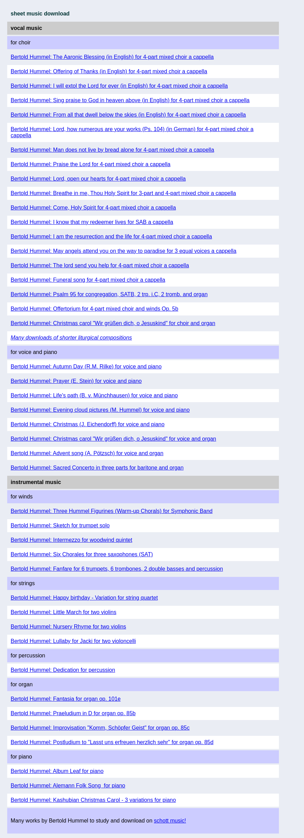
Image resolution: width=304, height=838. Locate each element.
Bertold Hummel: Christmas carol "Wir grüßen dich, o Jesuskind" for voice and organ (113, 439)
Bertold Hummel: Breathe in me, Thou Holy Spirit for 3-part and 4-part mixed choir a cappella (123, 193)
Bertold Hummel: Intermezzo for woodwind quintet (71, 540)
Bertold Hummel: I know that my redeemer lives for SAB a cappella (92, 222)
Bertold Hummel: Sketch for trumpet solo (60, 525)
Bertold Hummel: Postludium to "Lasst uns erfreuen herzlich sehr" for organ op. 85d (112, 742)
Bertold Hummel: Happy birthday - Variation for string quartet (84, 598)
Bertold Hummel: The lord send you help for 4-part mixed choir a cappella (100, 265)
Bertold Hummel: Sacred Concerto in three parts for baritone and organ (97, 468)
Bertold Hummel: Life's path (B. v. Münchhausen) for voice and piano (94, 395)
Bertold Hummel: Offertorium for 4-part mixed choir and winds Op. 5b (94, 309)
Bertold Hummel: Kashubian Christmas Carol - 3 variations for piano (93, 800)
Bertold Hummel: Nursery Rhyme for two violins (68, 627)
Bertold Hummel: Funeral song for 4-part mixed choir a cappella (88, 280)
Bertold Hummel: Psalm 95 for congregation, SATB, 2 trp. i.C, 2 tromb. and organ (109, 294)
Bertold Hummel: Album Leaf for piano (57, 771)
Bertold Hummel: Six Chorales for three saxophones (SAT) (82, 554)
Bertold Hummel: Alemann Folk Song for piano (68, 785)
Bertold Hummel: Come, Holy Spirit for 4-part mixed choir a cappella (93, 208)
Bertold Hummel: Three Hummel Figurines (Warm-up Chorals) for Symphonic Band (112, 511)
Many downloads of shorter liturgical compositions (71, 338)
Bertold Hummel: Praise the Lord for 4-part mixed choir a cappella (90, 164)
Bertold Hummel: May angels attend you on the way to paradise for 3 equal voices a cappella (123, 251)
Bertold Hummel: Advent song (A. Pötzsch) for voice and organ (87, 453)
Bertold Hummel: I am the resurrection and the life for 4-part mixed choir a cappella (111, 236)
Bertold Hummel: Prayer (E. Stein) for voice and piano (76, 381)
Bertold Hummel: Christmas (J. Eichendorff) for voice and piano (88, 424)
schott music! (170, 821)
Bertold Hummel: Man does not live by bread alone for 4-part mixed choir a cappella (112, 150)
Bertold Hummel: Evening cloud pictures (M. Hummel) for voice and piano (100, 410)
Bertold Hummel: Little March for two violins (63, 612)
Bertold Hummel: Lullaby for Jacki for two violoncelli (73, 641)
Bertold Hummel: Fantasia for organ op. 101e (66, 699)
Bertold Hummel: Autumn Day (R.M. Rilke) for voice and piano (86, 366)
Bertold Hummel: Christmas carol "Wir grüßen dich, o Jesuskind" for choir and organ (113, 323)
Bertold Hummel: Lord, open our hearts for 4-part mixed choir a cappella (98, 179)
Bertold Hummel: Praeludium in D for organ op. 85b (73, 713)
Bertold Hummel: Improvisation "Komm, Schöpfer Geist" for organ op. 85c (100, 728)
